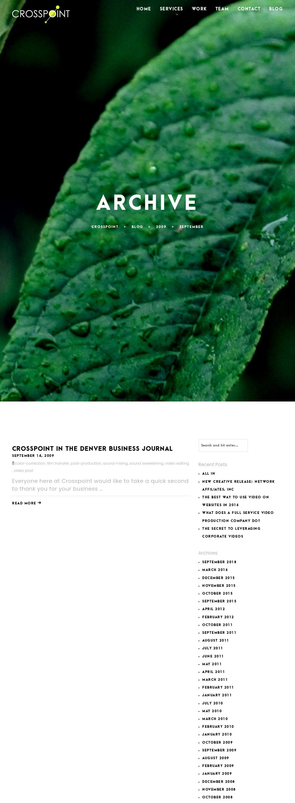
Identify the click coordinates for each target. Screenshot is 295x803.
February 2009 (218, 766)
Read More (26, 503)
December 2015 (218, 578)
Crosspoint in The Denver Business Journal (92, 449)
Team (222, 9)
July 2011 (212, 648)
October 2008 (217, 797)
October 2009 (217, 742)
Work (199, 9)
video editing (177, 463)
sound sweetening (146, 463)
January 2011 (217, 695)
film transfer (58, 463)
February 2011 (218, 687)
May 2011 (212, 664)
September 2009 (219, 750)
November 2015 (219, 586)
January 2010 (217, 734)
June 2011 (213, 656)
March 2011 (215, 680)
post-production (86, 463)
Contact (249, 9)
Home (144, 9)
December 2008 (218, 782)
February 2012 (218, 617)
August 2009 (215, 758)
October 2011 (217, 625)
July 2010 (212, 703)
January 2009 (217, 774)
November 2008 (219, 789)
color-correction (30, 463)
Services (171, 9)
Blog (276, 9)
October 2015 (217, 593)
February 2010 (218, 727)
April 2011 (213, 672)
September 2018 (219, 562)
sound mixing (115, 463)
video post (23, 470)
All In (208, 474)
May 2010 (212, 711)
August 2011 (215, 640)
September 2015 (219, 601)
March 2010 (215, 719)
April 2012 (213, 609)
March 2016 (215, 570)
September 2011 (219, 633)
